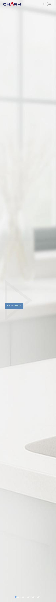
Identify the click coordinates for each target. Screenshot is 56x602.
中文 (44, 4)
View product (14, 306)
